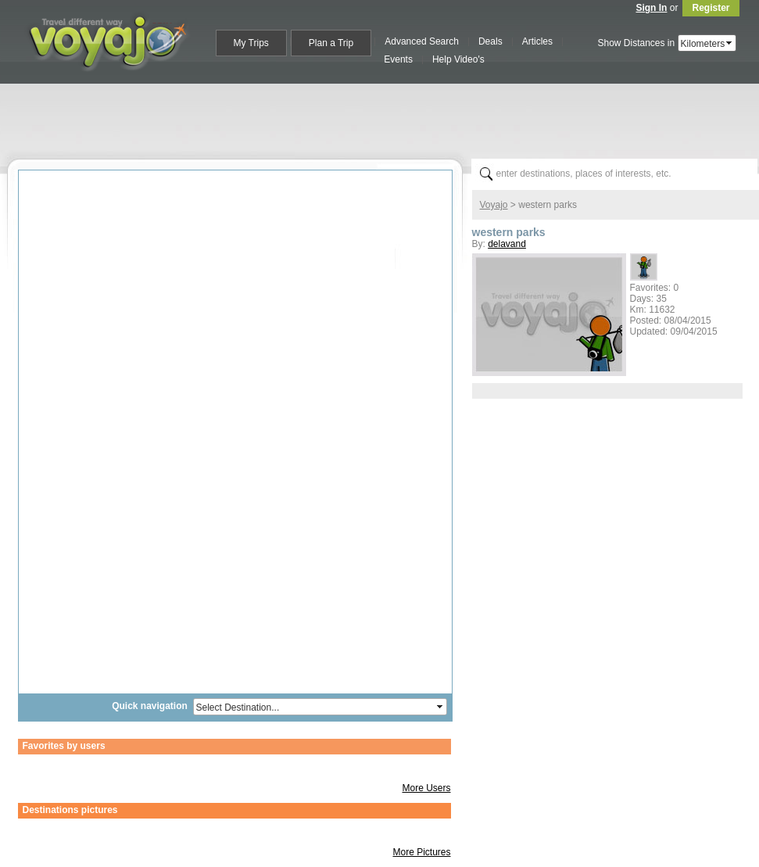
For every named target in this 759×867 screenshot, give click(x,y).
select (730, 43)
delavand (507, 243)
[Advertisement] (386, 118)
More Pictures (421, 852)
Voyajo (494, 204)
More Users (426, 788)
